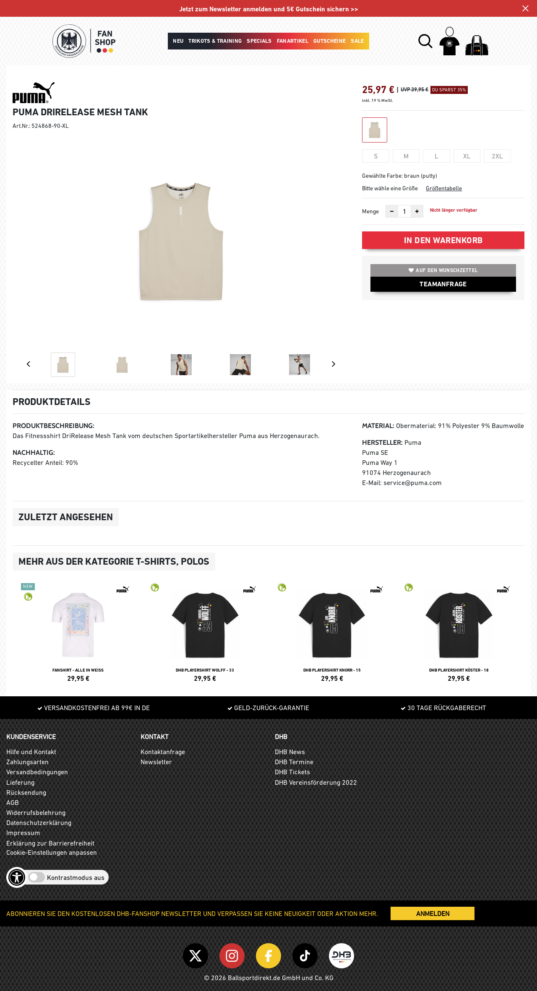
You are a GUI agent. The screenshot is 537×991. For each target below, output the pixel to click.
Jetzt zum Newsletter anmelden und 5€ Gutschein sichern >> (269, 9)
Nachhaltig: (34, 453)
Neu (178, 41)
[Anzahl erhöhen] (417, 211)
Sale (357, 41)
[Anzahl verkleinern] (392, 211)
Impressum (23, 832)
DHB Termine (294, 761)
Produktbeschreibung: (53, 426)
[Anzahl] (404, 211)
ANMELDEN (432, 913)
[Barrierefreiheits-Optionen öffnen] (16, 877)
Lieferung (20, 782)
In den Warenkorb (443, 240)
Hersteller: (382, 442)
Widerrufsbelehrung (35, 812)
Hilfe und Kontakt (31, 751)
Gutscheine (329, 41)
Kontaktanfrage (163, 751)
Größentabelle (444, 188)
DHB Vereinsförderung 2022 (316, 782)
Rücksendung (26, 792)
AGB (12, 802)
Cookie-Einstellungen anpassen (51, 852)
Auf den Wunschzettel (443, 270)
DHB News (290, 751)
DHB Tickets (292, 772)
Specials (259, 41)
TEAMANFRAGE (443, 284)
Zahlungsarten (27, 761)
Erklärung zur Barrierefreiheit (50, 843)
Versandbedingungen (37, 772)
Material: (378, 426)
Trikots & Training (215, 41)
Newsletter (156, 761)
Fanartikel (292, 41)
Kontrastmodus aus (75, 877)
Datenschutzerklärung (38, 822)
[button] (425, 41)
